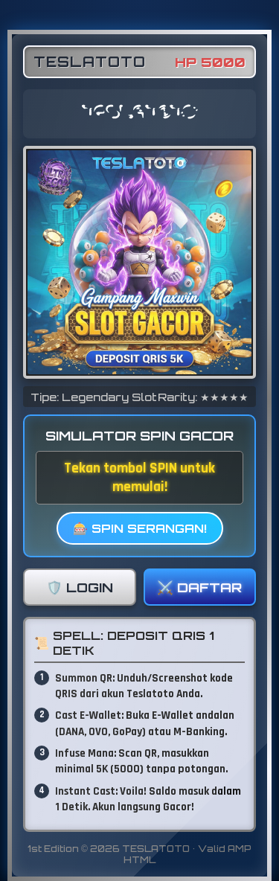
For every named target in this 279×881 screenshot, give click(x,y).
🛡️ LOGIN (79, 587)
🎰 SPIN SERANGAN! (140, 528)
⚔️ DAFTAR (199, 587)
